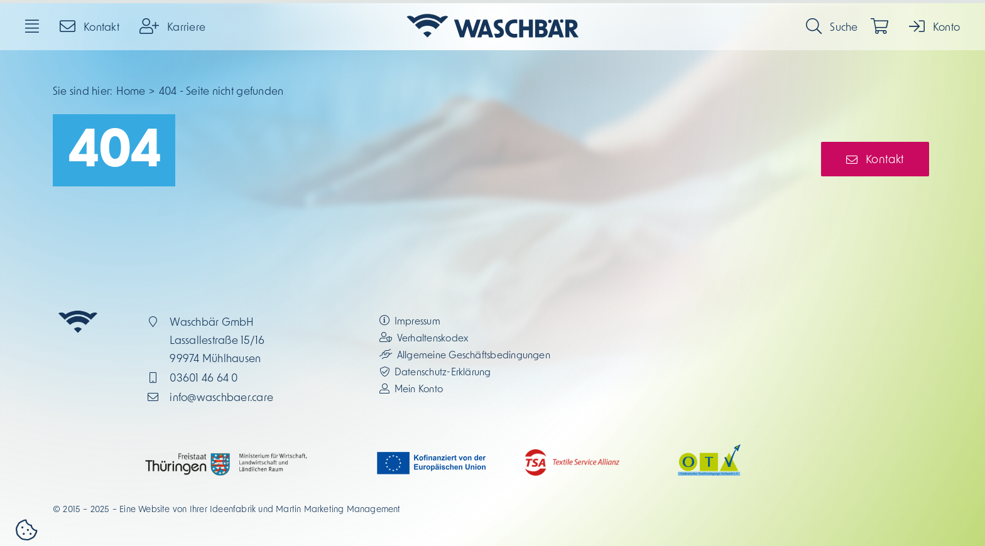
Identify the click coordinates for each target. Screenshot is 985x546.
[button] (26, 531)
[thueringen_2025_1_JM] (226, 457)
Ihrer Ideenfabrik (223, 508)
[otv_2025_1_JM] (709, 449)
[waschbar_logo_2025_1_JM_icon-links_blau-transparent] (492, 14)
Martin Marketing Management (338, 508)
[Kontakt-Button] (875, 159)
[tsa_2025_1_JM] (572, 454)
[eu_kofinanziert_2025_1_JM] (432, 455)
